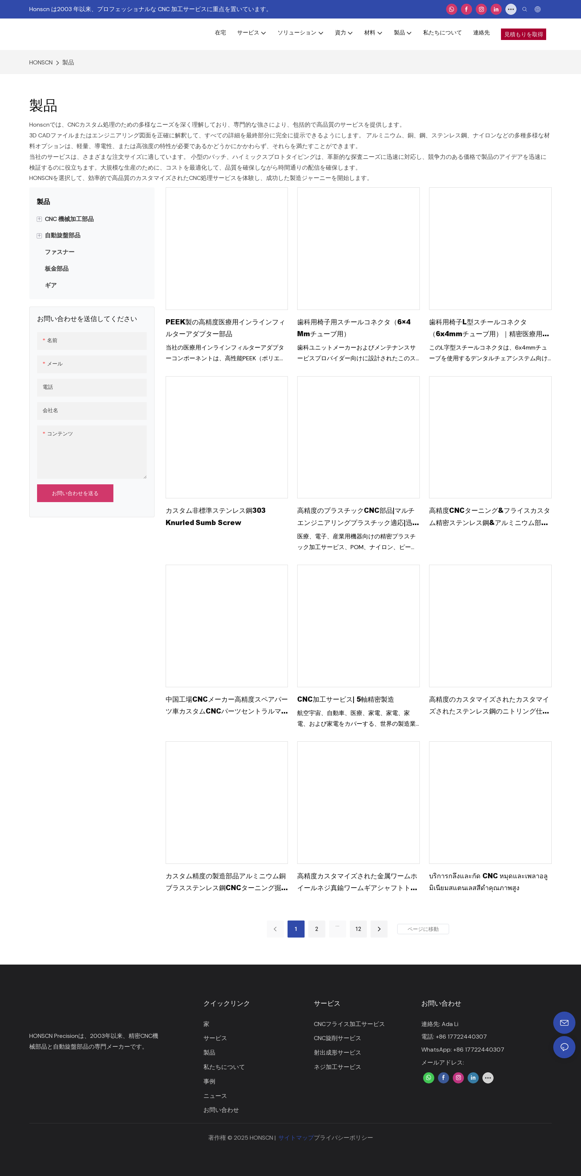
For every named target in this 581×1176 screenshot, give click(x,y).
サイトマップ (296, 1138)
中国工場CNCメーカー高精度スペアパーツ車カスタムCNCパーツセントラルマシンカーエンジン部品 (227, 705)
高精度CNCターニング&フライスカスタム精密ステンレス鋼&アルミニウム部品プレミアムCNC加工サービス (489, 516)
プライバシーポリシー (343, 1138)
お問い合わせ (221, 1110)
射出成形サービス (337, 1052)
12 (358, 929)
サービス (215, 1038)
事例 (209, 1081)
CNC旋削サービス (337, 1038)
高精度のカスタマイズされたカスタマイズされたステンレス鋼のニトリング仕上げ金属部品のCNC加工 (489, 705)
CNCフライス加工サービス (349, 1024)
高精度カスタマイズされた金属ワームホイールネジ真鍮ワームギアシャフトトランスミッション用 (357, 882)
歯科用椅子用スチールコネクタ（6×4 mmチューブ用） (354, 327)
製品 (68, 62)
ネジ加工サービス (337, 1067)
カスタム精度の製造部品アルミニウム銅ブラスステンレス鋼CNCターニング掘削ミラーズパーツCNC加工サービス (227, 882)
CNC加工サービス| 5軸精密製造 (345, 699)
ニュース (215, 1096)
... (337, 925)
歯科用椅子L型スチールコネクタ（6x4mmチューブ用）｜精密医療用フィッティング (489, 328)
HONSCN (41, 62)
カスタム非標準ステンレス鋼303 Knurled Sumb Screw (216, 516)
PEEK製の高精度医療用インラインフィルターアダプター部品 (225, 327)
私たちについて (224, 1067)
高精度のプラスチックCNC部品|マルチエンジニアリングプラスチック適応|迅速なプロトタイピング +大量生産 (358, 516)
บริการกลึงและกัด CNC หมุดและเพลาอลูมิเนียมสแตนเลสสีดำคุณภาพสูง (488, 881)
